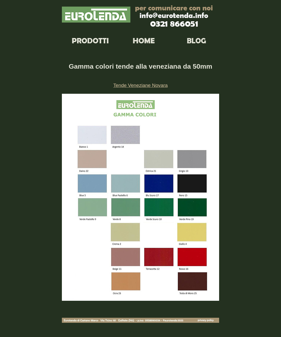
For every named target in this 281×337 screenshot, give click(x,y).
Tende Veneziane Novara (140, 85)
